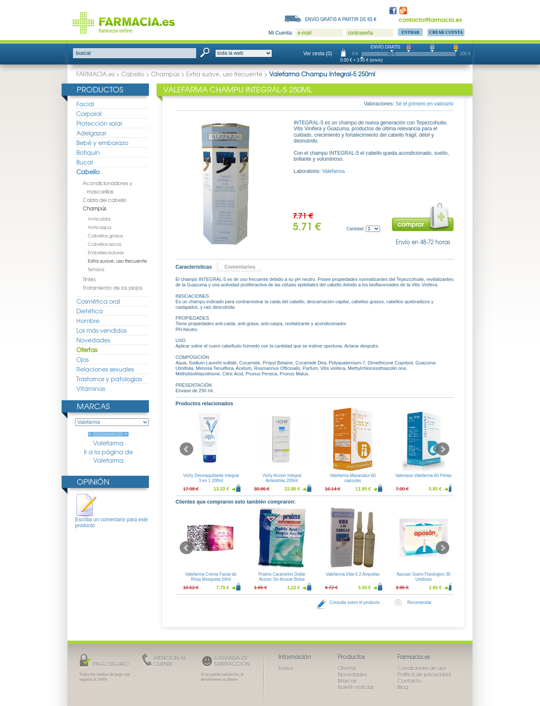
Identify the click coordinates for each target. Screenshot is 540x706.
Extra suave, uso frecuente (224, 74)
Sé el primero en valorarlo (425, 104)
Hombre (88, 320)
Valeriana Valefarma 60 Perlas (423, 475)
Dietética (89, 311)
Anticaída (99, 218)
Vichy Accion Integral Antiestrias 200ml (282, 478)
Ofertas (86, 349)
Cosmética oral (98, 301)
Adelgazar (91, 133)
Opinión (93, 481)
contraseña (360, 33)
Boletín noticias (356, 687)
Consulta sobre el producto (354, 602)
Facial (85, 104)
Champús (165, 74)
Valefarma (108, 439)
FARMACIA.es (95, 74)
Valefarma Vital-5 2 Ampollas (352, 574)
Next (442, 449)
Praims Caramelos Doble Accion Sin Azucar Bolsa (281, 577)
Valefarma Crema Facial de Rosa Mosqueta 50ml (211, 577)
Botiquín (88, 152)
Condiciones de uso (421, 668)
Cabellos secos (104, 243)
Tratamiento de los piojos (113, 287)
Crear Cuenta (446, 32)
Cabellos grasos (105, 235)
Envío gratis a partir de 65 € (341, 19)
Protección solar (99, 123)
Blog (402, 687)
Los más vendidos (101, 330)
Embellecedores (106, 252)
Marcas (93, 406)
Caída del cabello (105, 200)
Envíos (285, 668)
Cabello (132, 74)
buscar (83, 53)
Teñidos (96, 269)
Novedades (93, 340)
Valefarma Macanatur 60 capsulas (353, 478)
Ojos (82, 359)
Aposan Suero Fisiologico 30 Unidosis (423, 577)
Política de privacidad (424, 674)
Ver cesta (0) (317, 54)
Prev (186, 449)
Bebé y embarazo (102, 142)
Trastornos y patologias (109, 379)
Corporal (89, 113)
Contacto (409, 680)
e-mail (304, 33)
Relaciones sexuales (105, 369)
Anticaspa (99, 227)
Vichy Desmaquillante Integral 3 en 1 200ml (211, 478)
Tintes (89, 279)
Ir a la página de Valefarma (108, 456)
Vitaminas (90, 388)
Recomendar (420, 602)
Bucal (84, 162)
